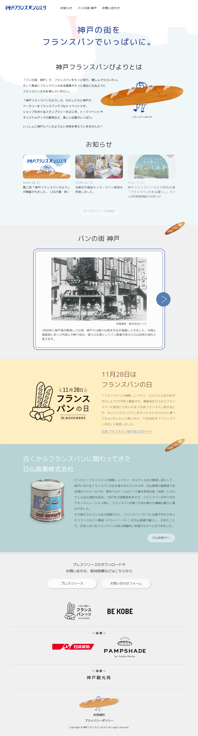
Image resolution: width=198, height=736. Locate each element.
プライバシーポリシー (99, 721)
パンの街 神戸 (87, 8)
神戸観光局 (99, 677)
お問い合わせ (111, 8)
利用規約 (99, 715)
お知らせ (66, 8)
